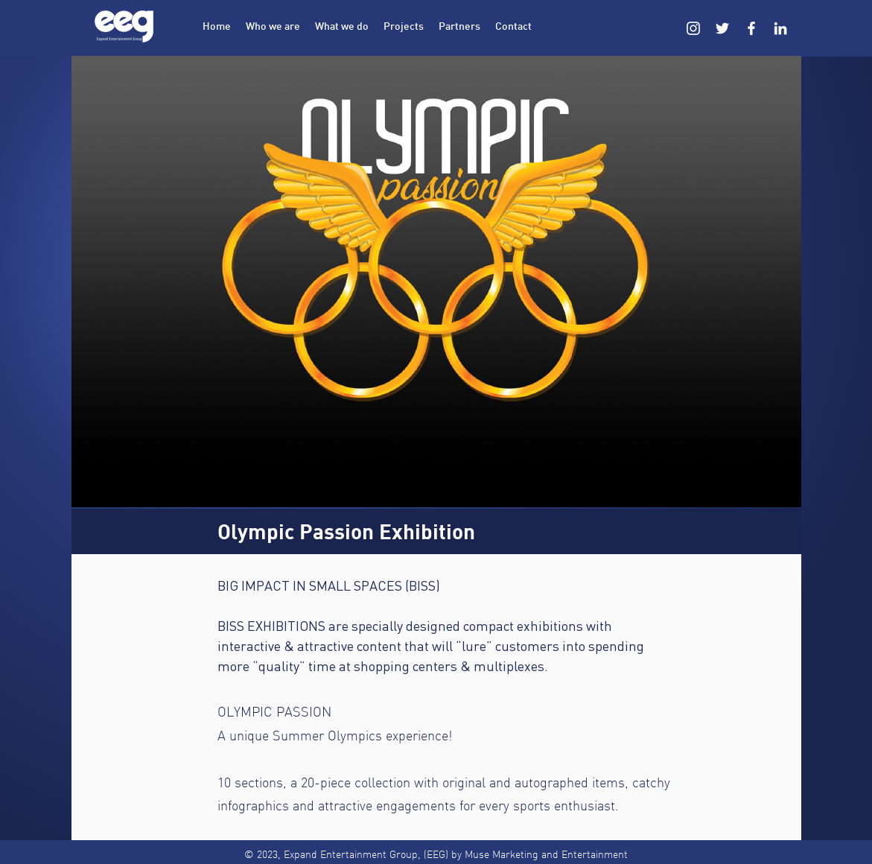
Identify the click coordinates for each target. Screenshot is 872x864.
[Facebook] (751, 28)
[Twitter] (722, 28)
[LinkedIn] (780, 28)
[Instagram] (693, 28)
